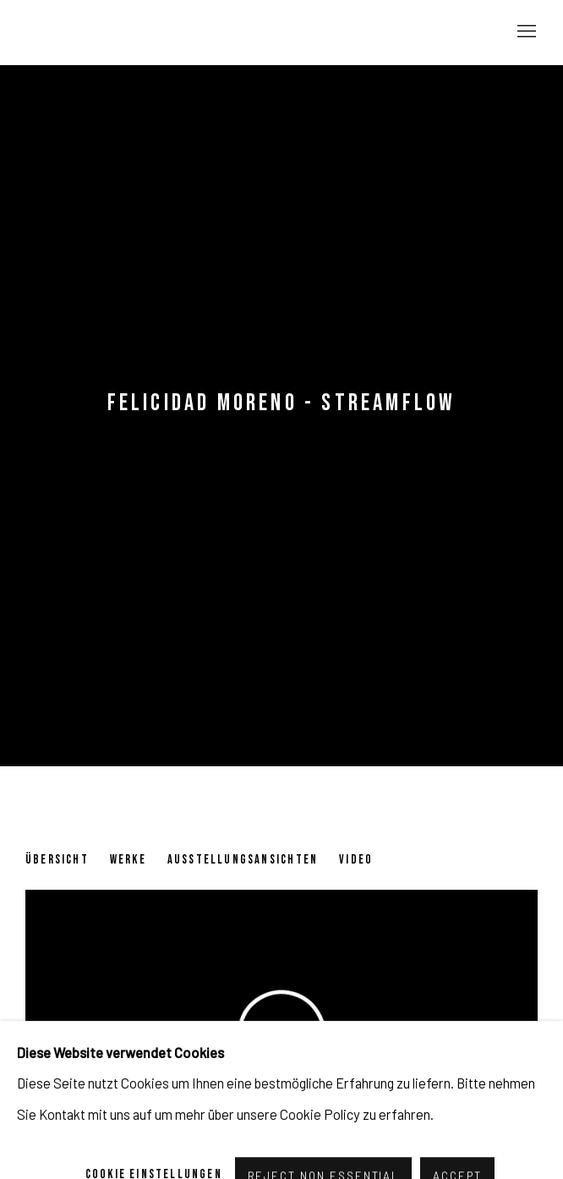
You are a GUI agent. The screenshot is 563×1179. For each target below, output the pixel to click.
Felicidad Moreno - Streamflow (281, 403)
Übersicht (57, 860)
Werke (128, 860)
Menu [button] (525, 32)
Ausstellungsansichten (242, 860)
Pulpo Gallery (118, 32)
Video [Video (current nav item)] (356, 860)
